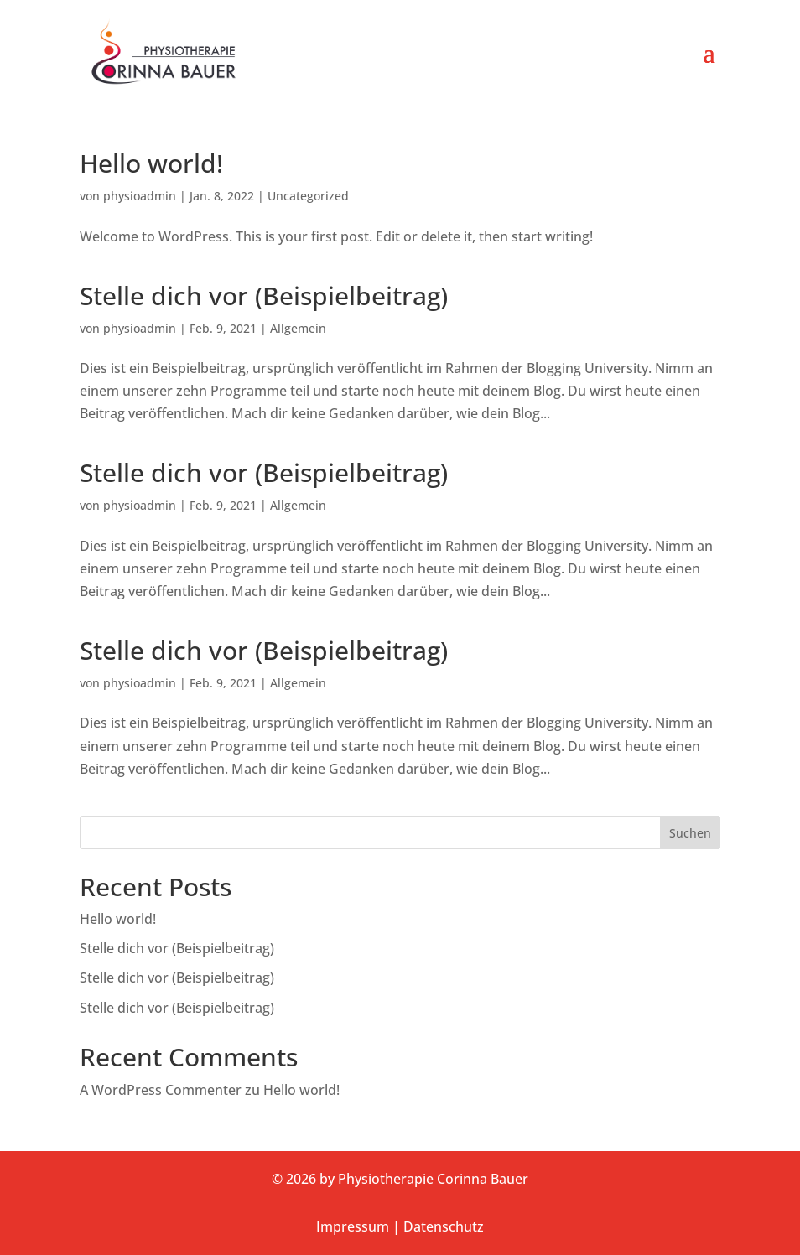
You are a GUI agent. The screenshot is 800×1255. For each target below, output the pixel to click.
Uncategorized (308, 196)
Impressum (352, 1226)
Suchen (690, 833)
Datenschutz (443, 1226)
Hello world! (151, 163)
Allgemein (298, 328)
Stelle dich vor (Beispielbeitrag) (264, 295)
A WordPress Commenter (161, 1090)
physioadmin (139, 196)
